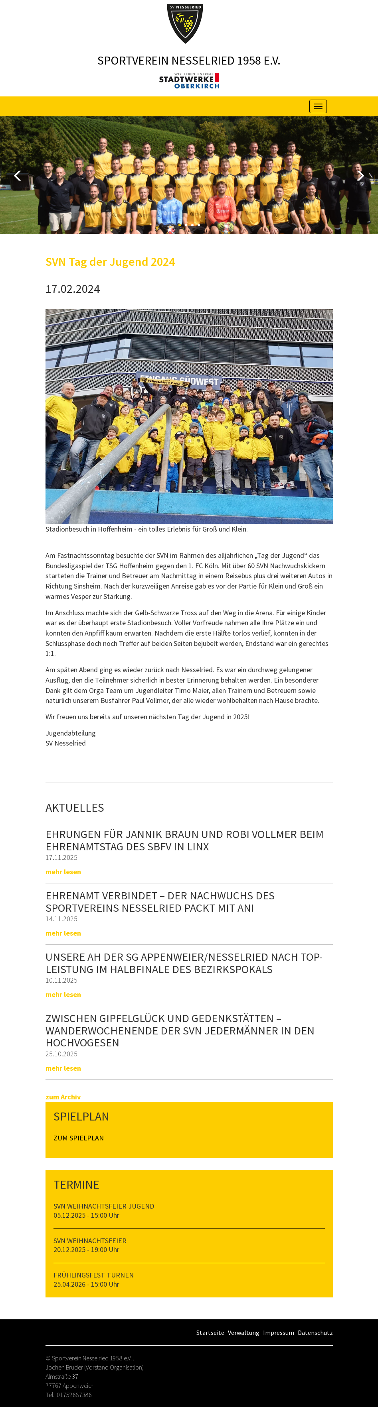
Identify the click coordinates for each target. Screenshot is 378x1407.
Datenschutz (315, 1332)
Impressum (278, 1332)
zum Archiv (63, 1096)
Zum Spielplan (78, 1137)
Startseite (210, 1332)
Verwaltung (243, 1332)
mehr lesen (63, 871)
